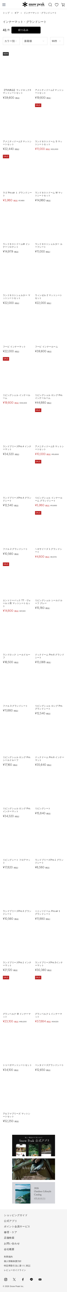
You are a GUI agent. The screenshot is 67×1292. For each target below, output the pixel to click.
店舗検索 (9, 1237)
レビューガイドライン (15, 1270)
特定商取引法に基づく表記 (17, 1265)
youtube (40, 1279)
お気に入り (56, 5)
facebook (23, 1279)
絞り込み (23, 29)
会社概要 (9, 1249)
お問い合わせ (12, 1243)
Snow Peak (33, 4)
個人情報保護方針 (13, 1261)
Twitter (14, 1279)
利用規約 (8, 1256)
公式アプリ (10, 1220)
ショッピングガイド (16, 1215)
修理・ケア (10, 1232)
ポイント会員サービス (17, 1226)
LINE (31, 1279)
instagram (6, 1279)
